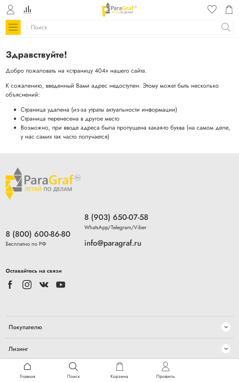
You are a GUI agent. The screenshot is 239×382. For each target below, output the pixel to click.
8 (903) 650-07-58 (116, 217)
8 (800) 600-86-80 (38, 234)
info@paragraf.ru (112, 243)
